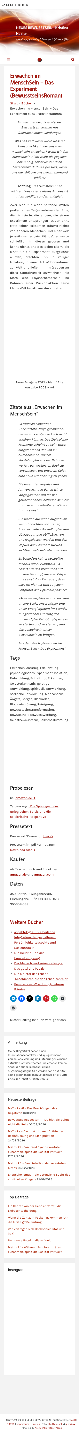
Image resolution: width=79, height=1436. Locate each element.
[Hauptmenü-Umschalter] (8, 60)
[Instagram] (19, 5)
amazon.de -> (25, 798)
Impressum (22, 1424)
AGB (73, 1419)
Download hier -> (22, 850)
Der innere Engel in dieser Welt (29, 1240)
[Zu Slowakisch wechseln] (12, 1025)
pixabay (70, 1424)
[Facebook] (11, 5)
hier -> (48, 836)
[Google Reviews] (27, 5)
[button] (39, 59)
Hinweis (35, 1424)
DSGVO (11, 1424)
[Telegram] (23, 5)
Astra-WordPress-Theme (48, 1427)
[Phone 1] (3, 5)
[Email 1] (7, 5)
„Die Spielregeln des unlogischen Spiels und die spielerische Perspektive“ (34, 811)
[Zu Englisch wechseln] (17, 1025)
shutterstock (55, 1424)
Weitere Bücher (26, 922)
